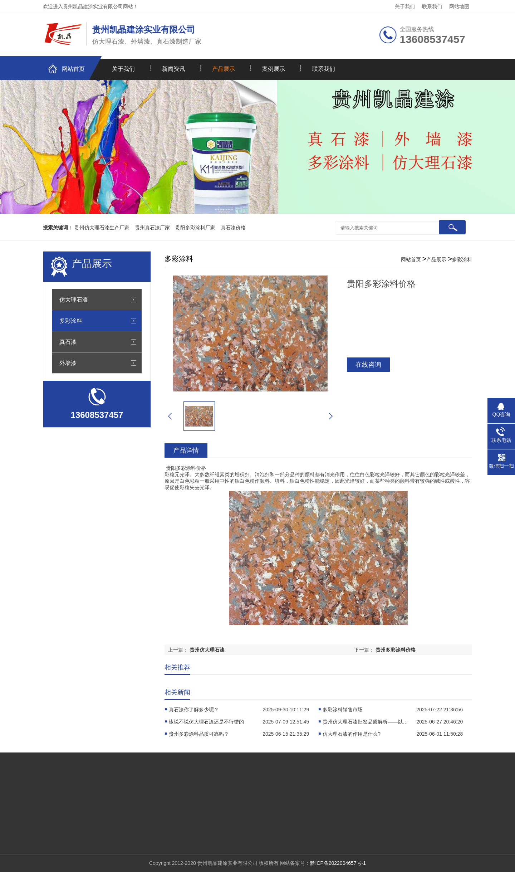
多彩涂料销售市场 (343, 709)
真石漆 (68, 341)
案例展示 (273, 69)
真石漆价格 (233, 227)
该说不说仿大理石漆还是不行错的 (206, 722)
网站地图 (459, 6)
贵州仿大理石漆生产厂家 (101, 227)
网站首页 (73, 69)
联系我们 (432, 6)
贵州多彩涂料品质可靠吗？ (199, 734)
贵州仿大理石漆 (207, 650)
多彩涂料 (70, 320)
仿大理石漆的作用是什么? (352, 734)
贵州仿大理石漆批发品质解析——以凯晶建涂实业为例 (365, 722)
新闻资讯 (173, 69)
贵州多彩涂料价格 (396, 650)
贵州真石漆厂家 (152, 227)
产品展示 (223, 69)
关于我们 (405, 6)
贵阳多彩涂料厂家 (195, 227)
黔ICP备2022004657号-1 (338, 863)
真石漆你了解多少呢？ (194, 709)
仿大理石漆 (73, 299)
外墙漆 (68, 363)
